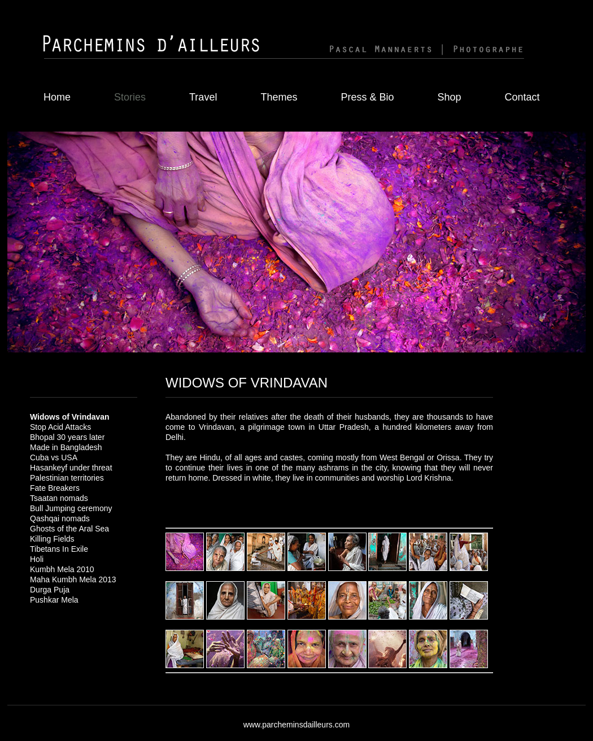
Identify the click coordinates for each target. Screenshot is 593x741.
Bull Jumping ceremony (71, 508)
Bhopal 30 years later (67, 437)
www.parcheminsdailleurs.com (296, 724)
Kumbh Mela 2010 (62, 569)
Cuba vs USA (53, 457)
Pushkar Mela (54, 599)
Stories (130, 97)
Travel (203, 97)
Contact (522, 97)
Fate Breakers (55, 487)
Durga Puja (49, 589)
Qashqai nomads (60, 518)
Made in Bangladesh (66, 447)
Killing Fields (52, 538)
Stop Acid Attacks (60, 426)
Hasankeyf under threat (71, 467)
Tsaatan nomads (59, 498)
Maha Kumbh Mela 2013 (73, 579)
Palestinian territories (67, 477)
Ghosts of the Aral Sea (69, 528)
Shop (449, 97)
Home (57, 97)
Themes (278, 97)
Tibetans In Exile (59, 548)
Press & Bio (367, 97)
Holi (36, 559)
